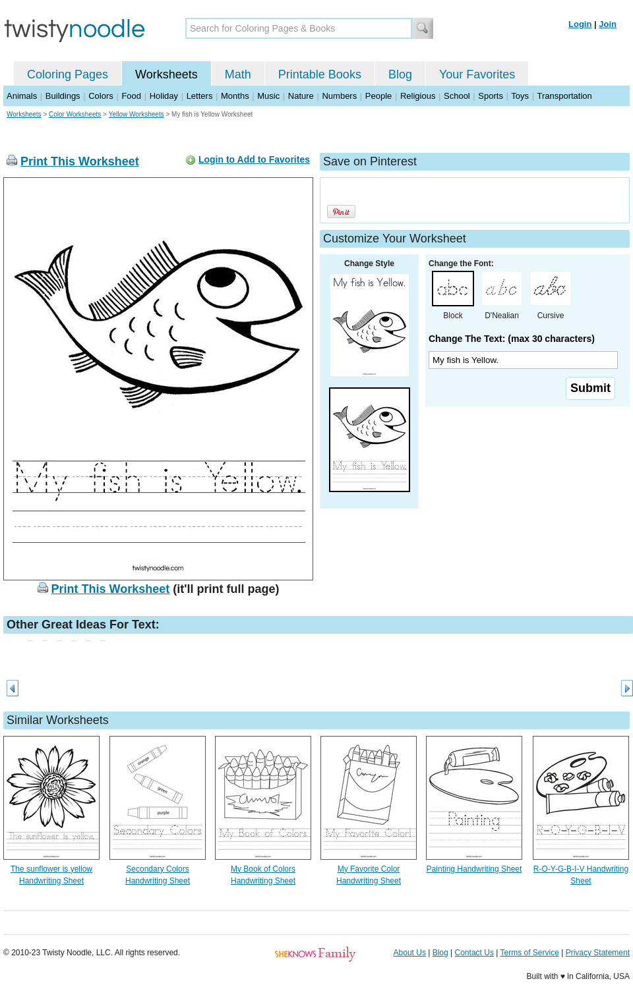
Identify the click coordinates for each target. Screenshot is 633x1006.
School (457, 96)
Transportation (564, 96)
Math (238, 74)
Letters (200, 96)
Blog (400, 74)
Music (268, 96)
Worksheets (166, 74)
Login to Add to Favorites (254, 159)
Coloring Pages (67, 74)
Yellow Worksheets (136, 114)
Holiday (164, 96)
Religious (417, 96)
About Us (410, 952)
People (378, 96)
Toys (520, 96)
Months (235, 96)
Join (608, 24)
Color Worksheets (75, 114)
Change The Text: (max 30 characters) (512, 338)
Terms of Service (529, 952)
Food (131, 96)
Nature (301, 96)
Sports (490, 96)
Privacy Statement (598, 952)
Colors (100, 96)
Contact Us (474, 952)
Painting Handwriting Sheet (474, 869)
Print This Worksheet (79, 161)
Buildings (62, 96)
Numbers (339, 96)
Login (579, 24)
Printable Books (319, 74)
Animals (22, 96)
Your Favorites (477, 74)
